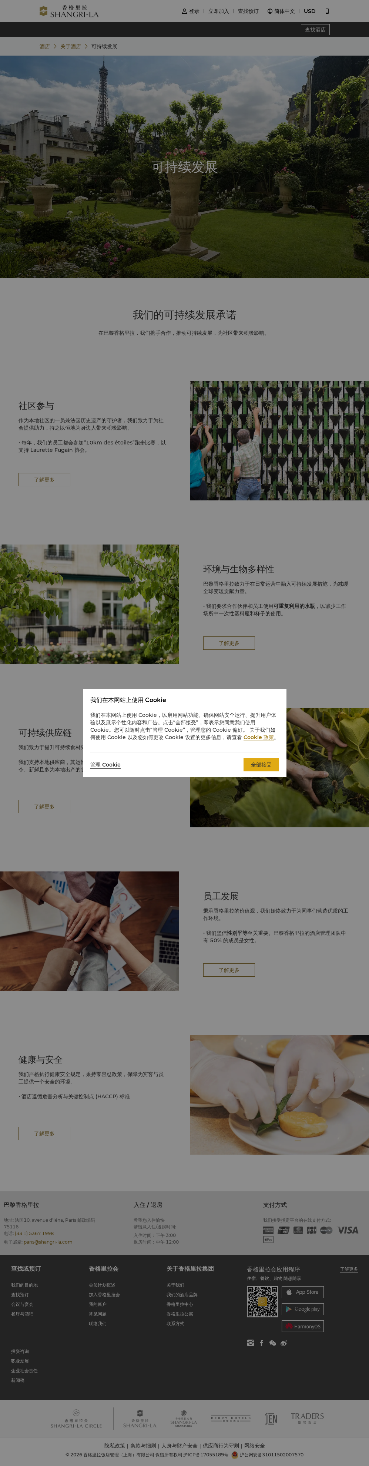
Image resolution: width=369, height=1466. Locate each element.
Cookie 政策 (259, 737)
